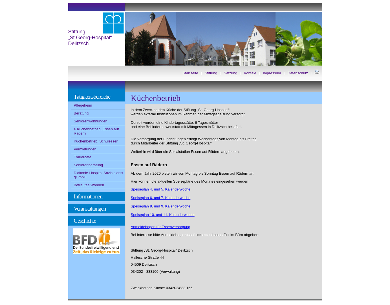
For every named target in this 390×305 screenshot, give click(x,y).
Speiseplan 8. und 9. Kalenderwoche (161, 206)
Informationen (88, 196)
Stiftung (211, 73)
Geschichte (85, 221)
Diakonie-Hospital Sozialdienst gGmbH (99, 175)
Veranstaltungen (90, 209)
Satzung (230, 73)
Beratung (81, 113)
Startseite (190, 73)
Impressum (272, 73)
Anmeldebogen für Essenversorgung (160, 227)
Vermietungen (85, 149)
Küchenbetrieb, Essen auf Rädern (96, 131)
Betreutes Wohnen (89, 185)
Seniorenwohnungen (90, 121)
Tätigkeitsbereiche (92, 97)
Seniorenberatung (88, 165)
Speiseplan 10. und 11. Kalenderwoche (163, 215)
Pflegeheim (83, 105)
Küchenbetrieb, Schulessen (96, 141)
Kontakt (250, 73)
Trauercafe (82, 157)
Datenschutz (298, 73)
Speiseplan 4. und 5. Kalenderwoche (161, 189)
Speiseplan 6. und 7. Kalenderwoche (161, 198)
